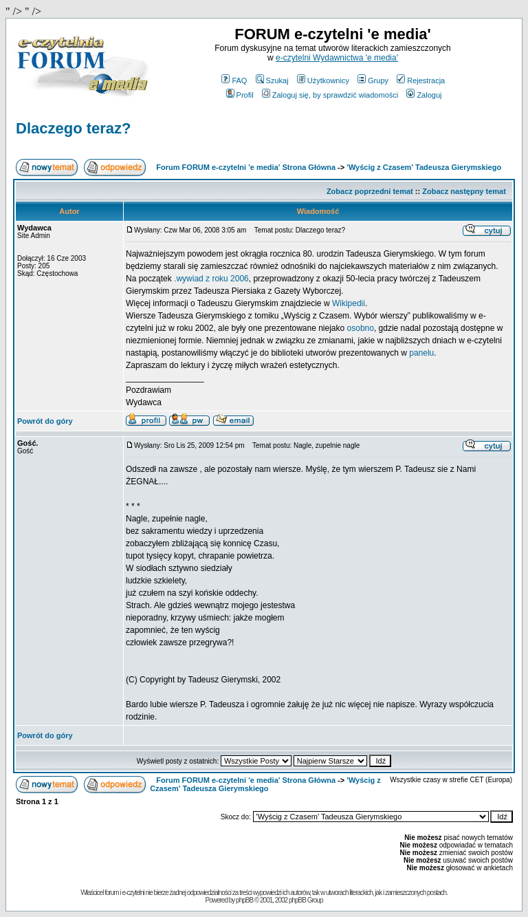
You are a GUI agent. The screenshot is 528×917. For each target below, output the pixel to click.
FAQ (234, 80)
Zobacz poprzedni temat (370, 191)
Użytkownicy (323, 80)
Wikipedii (348, 303)
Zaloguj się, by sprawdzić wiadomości (330, 95)
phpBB (244, 900)
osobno (360, 328)
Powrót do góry (45, 421)
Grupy (373, 80)
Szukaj (272, 80)
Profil (240, 95)
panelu (421, 353)
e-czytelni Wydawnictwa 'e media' (337, 58)
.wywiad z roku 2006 (211, 278)
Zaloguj (423, 95)
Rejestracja (421, 80)
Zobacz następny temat (464, 191)
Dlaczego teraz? (73, 128)
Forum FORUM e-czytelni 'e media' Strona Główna (246, 167)
